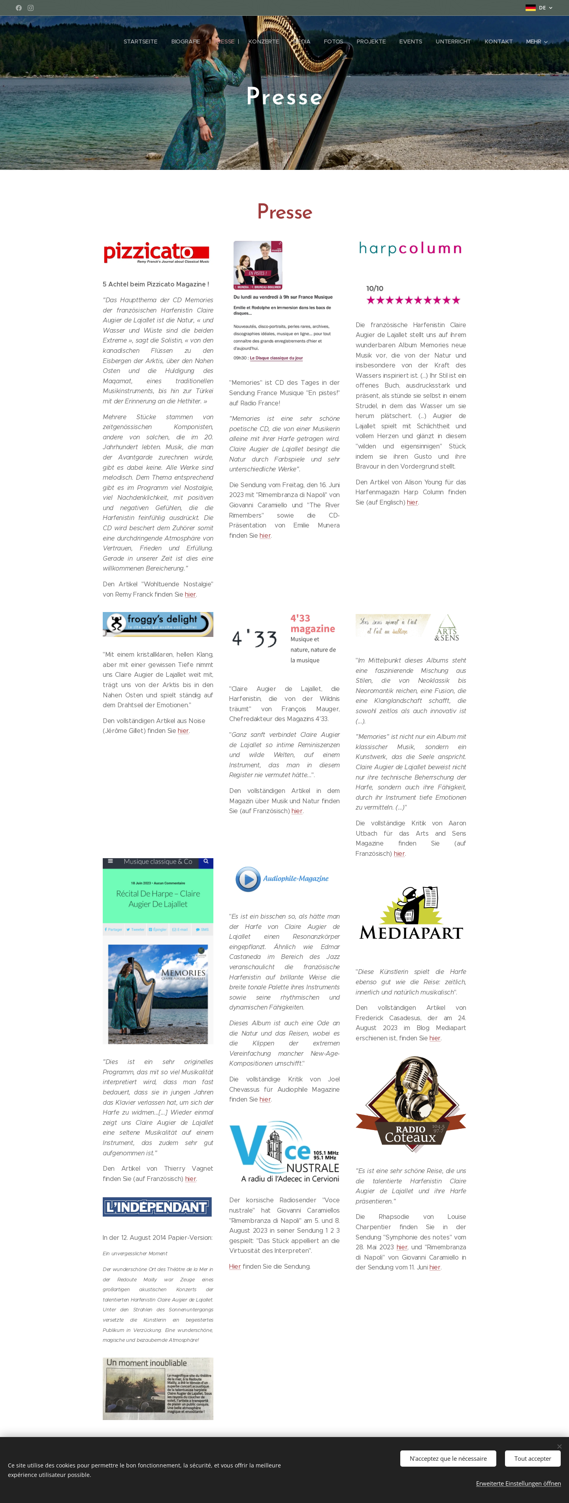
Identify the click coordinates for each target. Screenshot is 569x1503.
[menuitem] (145, 41)
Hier (235, 1266)
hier (190, 594)
